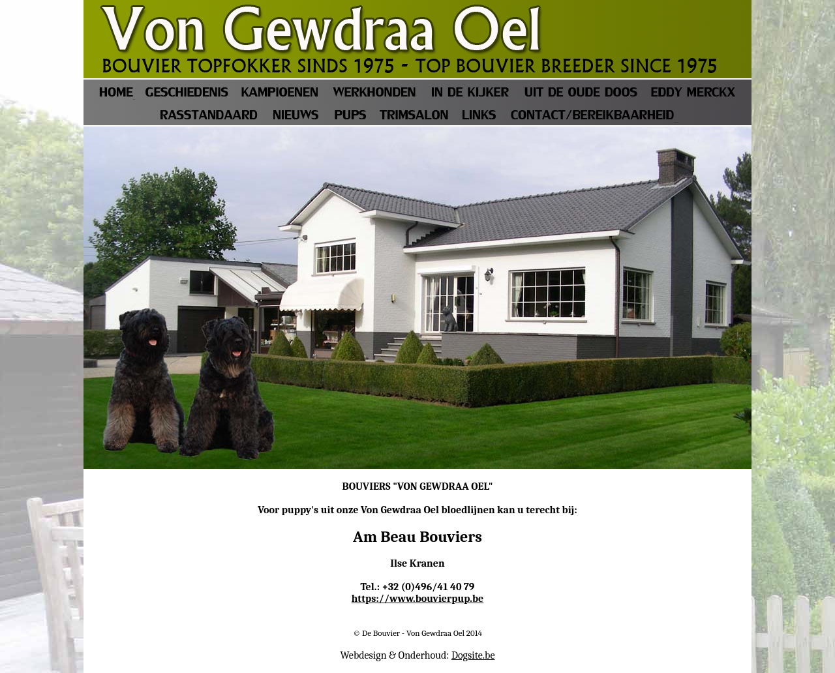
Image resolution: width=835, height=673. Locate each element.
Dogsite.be (473, 655)
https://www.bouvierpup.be (417, 599)
